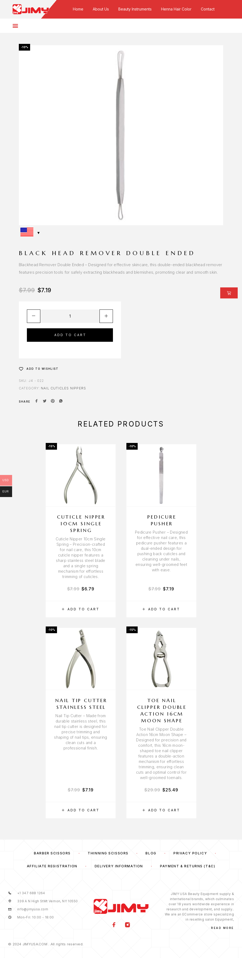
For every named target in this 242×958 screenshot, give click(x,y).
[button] (81, 609)
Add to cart (70, 335)
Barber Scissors (52, 853)
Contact (208, 9)
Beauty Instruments (135, 9)
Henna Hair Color (176, 9)
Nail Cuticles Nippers (63, 388)
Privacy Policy (190, 853)
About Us (101, 9)
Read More (222, 927)
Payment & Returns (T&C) (187, 866)
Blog (150, 853)
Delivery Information (119, 866)
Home (78, 9)
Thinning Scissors (108, 853)
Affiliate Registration (52, 866)
